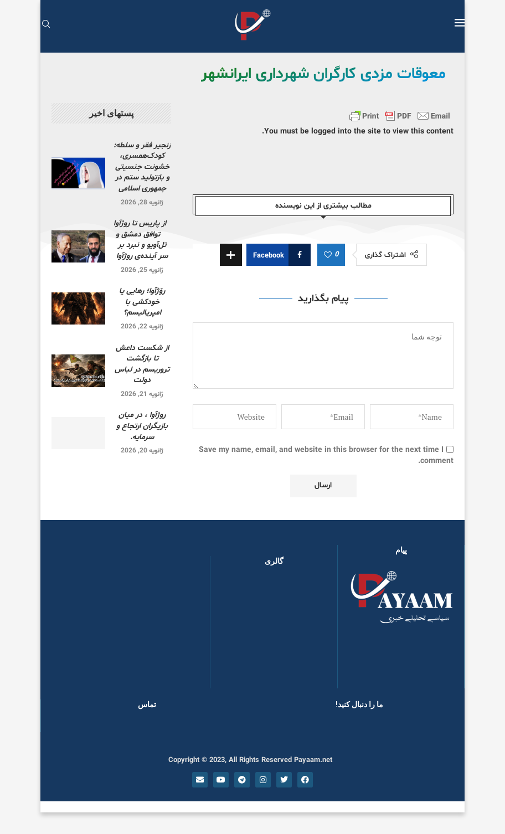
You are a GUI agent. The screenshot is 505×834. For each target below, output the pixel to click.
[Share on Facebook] (278, 255)
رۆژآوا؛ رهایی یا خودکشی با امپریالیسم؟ (142, 302)
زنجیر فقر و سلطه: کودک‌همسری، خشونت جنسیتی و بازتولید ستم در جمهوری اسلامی (142, 167)
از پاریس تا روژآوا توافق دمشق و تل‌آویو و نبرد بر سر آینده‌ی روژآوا (142, 239)
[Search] (45, 25)
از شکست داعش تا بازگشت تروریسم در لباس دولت (142, 364)
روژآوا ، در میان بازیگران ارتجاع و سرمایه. (142, 426)
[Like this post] (328, 255)
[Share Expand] (231, 255)
